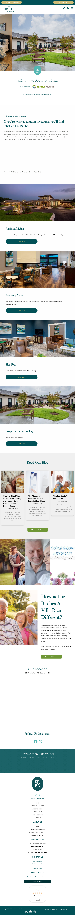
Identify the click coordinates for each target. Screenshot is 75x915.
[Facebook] (35, 743)
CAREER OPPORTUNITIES (37, 829)
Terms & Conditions (60, 909)
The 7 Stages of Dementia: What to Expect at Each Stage (36, 498)
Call (6, 2)
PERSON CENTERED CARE (37, 847)
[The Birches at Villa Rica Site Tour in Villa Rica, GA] (37, 371)
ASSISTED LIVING (37, 809)
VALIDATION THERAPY (37, 850)
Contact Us (63, 2)
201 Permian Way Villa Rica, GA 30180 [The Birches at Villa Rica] (37, 673)
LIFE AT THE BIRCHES (37, 806)
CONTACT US (51, 657)
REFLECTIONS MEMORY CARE (37, 844)
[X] (40, 743)
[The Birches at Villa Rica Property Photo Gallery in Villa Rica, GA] (37, 437)
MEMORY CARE (37, 812)
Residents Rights (37, 881)
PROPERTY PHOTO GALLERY (37, 832)
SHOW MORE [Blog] (37, 530)
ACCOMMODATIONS (37, 815)
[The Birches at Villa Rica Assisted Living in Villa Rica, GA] (37, 235)
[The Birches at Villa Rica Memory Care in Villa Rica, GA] (37, 303)
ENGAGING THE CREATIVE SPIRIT (37, 853)
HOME (37, 803)
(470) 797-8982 (13, 2)
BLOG (37, 826)
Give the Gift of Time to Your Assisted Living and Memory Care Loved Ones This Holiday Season (12, 501)
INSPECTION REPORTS (37, 835)
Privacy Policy (48, 909)
